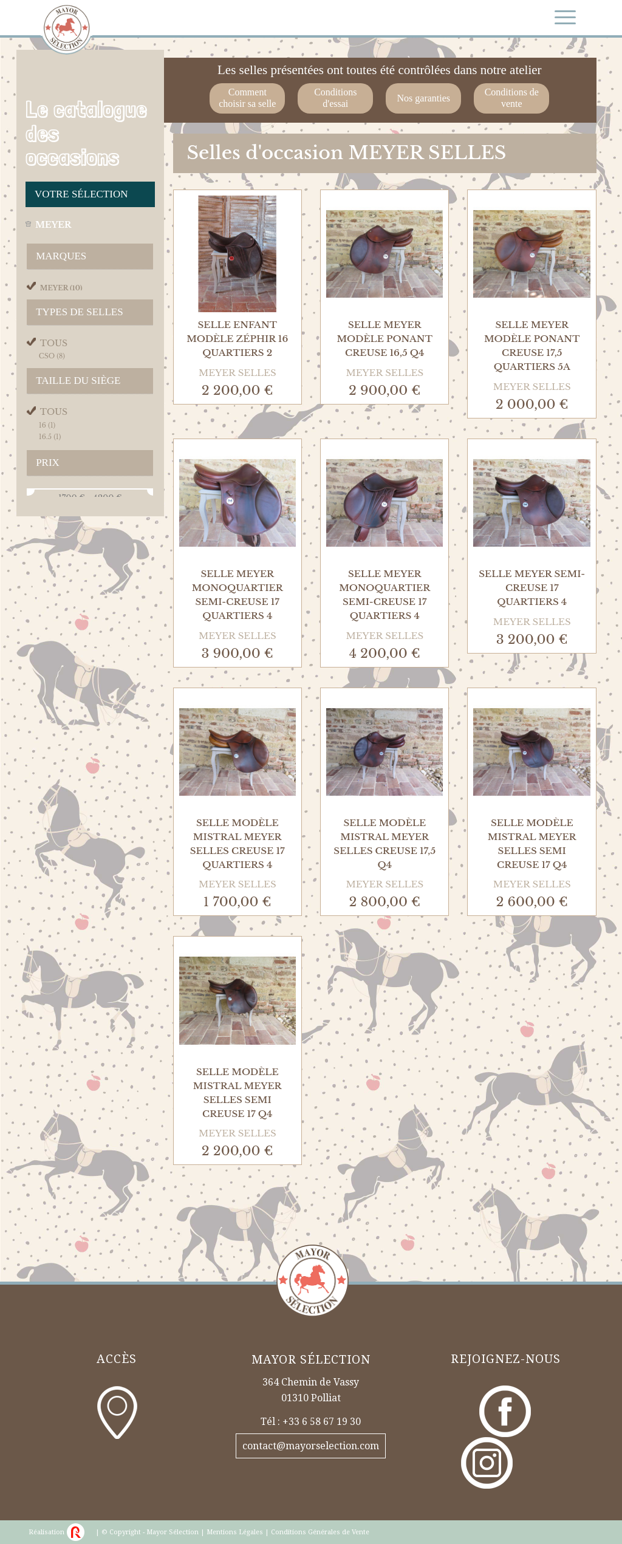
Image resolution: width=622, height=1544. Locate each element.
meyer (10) (61, 288)
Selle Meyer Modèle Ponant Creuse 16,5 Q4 (384, 338)
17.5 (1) (49, 489)
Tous (53, 352)
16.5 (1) (50, 466)
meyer (53, 224)
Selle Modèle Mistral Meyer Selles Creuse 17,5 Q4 (384, 843)
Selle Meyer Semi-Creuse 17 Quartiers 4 (532, 587)
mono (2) (57, 377)
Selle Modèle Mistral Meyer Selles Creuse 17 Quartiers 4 (237, 843)
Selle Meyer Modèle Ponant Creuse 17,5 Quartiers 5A (531, 345)
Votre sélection (81, 194)
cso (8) (52, 365)
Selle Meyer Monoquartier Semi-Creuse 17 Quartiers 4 (237, 594)
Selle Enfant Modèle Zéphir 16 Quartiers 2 (237, 338)
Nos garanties (424, 98)
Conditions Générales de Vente (320, 1532)
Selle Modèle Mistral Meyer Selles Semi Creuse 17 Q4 (532, 843)
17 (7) (47, 477)
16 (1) (47, 453)
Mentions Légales (235, 1532)
